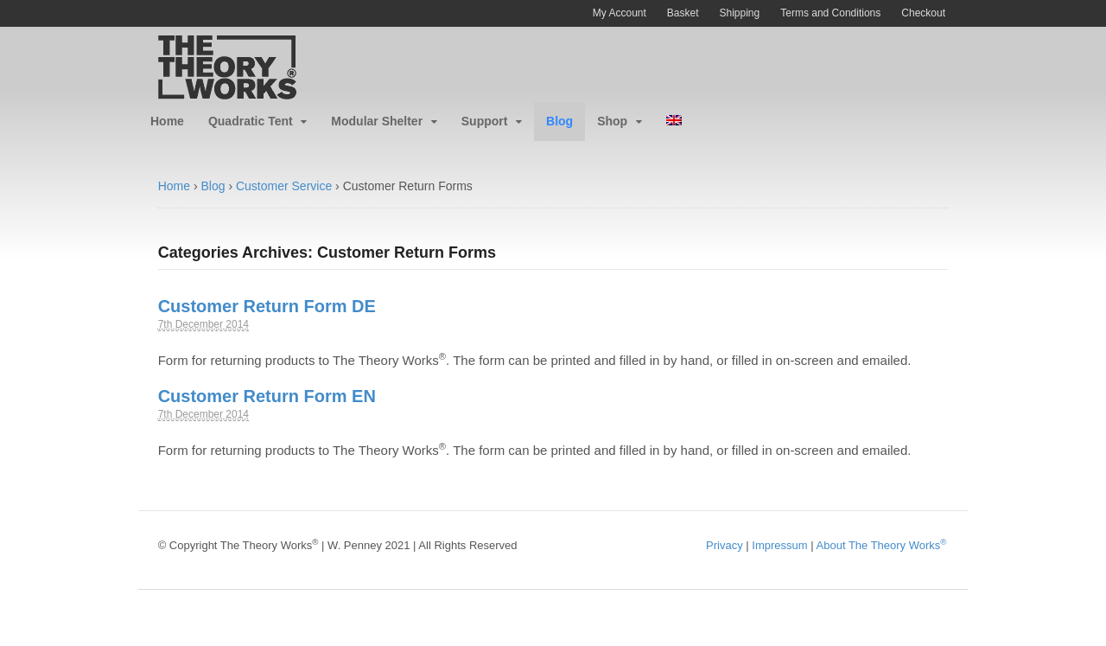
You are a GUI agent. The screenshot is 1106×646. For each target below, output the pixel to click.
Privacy (724, 545)
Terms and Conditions (830, 13)
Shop (612, 121)
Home (167, 121)
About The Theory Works (882, 545)
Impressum (779, 545)
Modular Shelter (377, 121)
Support (484, 121)
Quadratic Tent (250, 121)
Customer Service (284, 186)
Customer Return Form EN (267, 396)
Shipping (740, 13)
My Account (619, 13)
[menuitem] (674, 121)
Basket (683, 13)
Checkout (923, 13)
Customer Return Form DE (267, 306)
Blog (559, 121)
